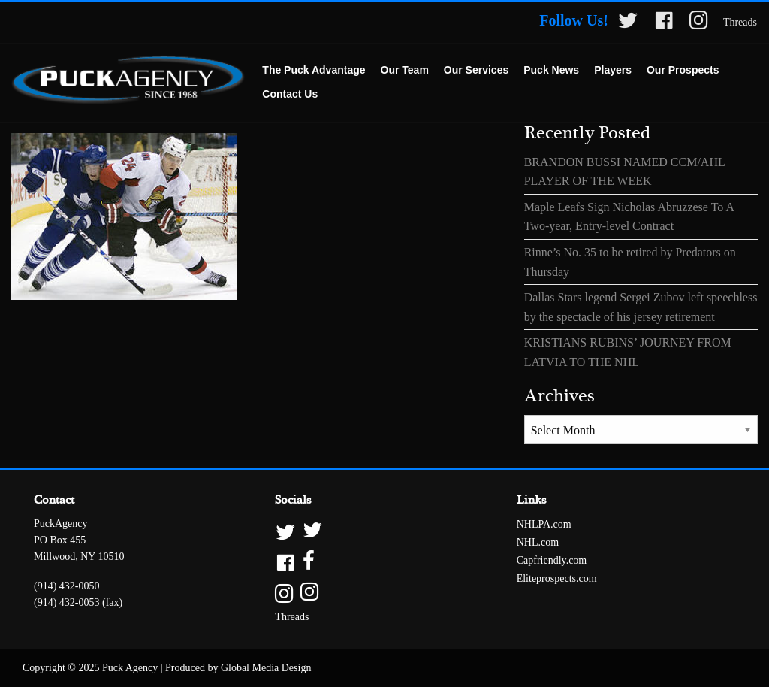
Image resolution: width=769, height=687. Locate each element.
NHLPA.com (544, 524)
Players (613, 70)
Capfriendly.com (552, 560)
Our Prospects (683, 70)
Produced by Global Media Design (238, 667)
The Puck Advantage (313, 70)
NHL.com (538, 542)
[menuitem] (313, 71)
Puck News (551, 70)
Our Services (476, 70)
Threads (740, 22)
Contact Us (290, 94)
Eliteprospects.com (557, 578)
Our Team (405, 70)
